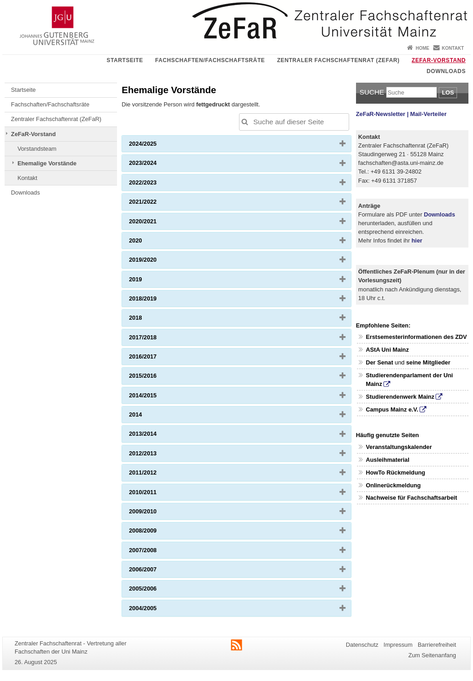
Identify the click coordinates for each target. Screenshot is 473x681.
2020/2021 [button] (157, 223)
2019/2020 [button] (157, 262)
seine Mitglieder (428, 362)
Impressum (397, 644)
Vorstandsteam (36, 148)
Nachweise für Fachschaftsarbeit (411, 497)
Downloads (446, 71)
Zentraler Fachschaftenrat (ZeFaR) (338, 60)
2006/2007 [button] (157, 571)
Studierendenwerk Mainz (400, 396)
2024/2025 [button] (157, 146)
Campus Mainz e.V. (392, 409)
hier (417, 240)
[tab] (236, 144)
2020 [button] (150, 242)
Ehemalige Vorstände (46, 163)
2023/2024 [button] (157, 165)
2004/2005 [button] (157, 610)
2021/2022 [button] (157, 204)
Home (422, 48)
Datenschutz (362, 644)
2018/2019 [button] (157, 300)
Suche (372, 92)
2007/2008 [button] (157, 552)
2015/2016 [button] (157, 378)
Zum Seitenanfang (432, 655)
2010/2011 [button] (157, 494)
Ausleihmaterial (387, 459)
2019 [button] (150, 281)
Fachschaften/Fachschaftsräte (210, 60)
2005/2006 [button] (157, 591)
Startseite (124, 60)
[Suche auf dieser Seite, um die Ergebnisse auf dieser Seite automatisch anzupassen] (294, 122)
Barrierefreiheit (437, 644)
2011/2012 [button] (157, 474)
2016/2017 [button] (157, 358)
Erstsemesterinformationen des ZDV (416, 336)
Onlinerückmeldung (393, 485)
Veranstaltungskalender (398, 446)
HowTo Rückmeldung (395, 472)
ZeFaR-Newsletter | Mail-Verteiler (401, 114)
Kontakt (453, 48)
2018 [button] (150, 320)
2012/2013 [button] (157, 455)
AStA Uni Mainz (387, 349)
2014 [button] (150, 416)
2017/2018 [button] (157, 339)
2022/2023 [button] (157, 184)
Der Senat (379, 362)
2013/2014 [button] (157, 436)
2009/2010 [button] (157, 513)
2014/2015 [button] (157, 397)
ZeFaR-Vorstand (439, 60)
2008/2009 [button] (157, 532)
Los (448, 92)
